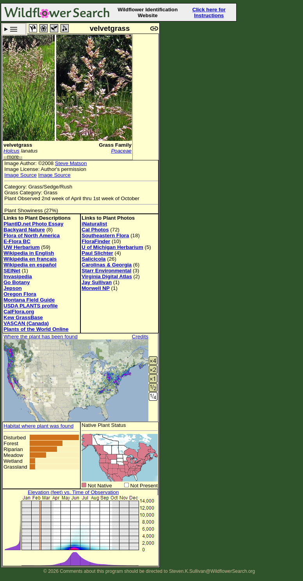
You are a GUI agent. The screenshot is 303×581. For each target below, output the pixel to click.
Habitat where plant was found (38, 426)
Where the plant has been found (41, 336)
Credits (140, 336)
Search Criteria (14, 29)
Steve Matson (71, 163)
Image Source (20, 175)
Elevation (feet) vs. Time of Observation (73, 492)
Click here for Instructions (209, 12)
